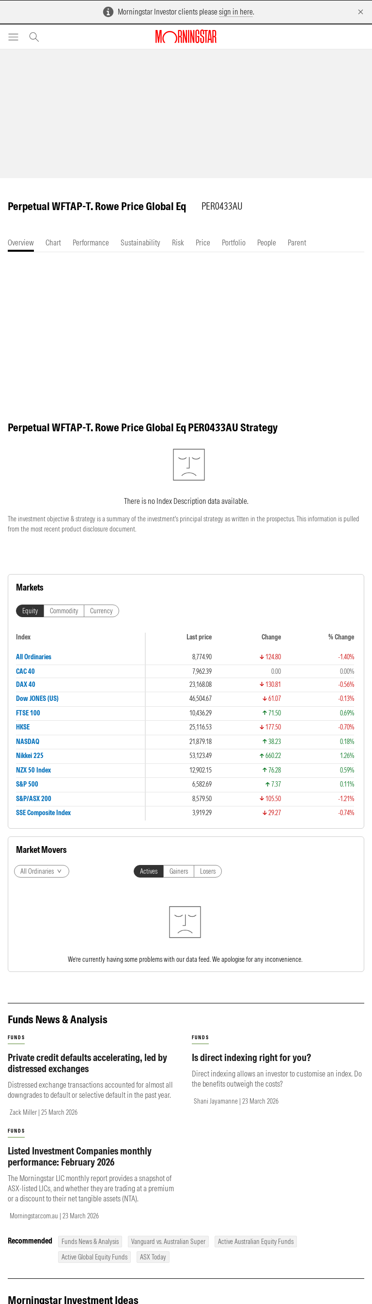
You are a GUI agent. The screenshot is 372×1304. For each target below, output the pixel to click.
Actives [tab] (148, 871)
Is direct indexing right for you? (251, 1057)
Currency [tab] (101, 611)
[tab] (21, 243)
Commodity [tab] (64, 611)
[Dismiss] (360, 11)
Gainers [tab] (179, 871)
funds (16, 1037)
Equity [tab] (30, 611)
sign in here (236, 11)
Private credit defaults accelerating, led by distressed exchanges (87, 1063)
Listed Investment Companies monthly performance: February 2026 (80, 1156)
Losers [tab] (208, 871)
